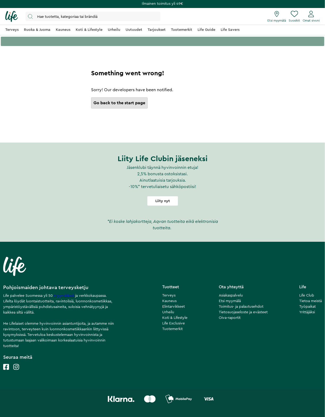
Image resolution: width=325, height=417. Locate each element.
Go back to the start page (119, 103)
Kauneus (169, 301)
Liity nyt (162, 201)
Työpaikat (307, 306)
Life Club (306, 295)
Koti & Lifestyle (174, 318)
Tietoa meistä (310, 301)
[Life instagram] (16, 372)
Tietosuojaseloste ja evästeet (243, 312)
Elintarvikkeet (173, 306)
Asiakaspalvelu (231, 295)
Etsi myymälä (230, 301)
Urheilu (168, 312)
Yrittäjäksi (307, 312)
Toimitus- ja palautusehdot (241, 306)
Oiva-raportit (230, 318)
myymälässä (64, 296)
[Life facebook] (6, 372)
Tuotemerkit (172, 329)
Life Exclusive (173, 323)
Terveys (169, 295)
